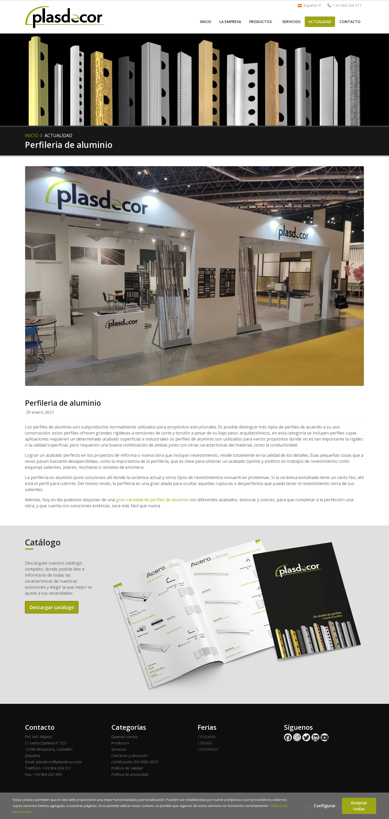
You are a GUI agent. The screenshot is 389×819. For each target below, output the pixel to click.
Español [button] (309, 5)
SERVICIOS (291, 21)
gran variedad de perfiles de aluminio (152, 500)
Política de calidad (127, 768)
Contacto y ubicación (129, 755)
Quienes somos (124, 736)
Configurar (325, 806)
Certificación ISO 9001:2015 (134, 761)
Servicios (118, 749)
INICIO (205, 21)
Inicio (31, 135)
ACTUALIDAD (320, 21)
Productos (120, 742)
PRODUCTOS (260, 21)
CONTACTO (350, 21)
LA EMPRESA (230, 21)
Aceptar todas (359, 806)
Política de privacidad (129, 774)
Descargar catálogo (51, 607)
